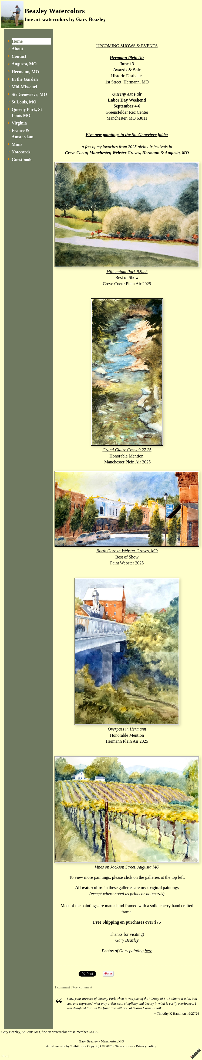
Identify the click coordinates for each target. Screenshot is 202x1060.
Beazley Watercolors (55, 11)
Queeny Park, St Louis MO (27, 112)
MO (121, 1041)
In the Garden (25, 79)
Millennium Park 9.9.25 (127, 271)
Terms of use (124, 1046)
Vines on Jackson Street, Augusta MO (127, 867)
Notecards (21, 152)
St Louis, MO (24, 102)
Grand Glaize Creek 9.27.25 (126, 449)
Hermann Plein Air (127, 57)
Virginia (19, 123)
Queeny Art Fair (127, 94)
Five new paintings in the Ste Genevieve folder (127, 134)
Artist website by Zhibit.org (65, 1046)
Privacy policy (146, 1046)
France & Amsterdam (22, 133)
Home (17, 41)
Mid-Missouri (24, 87)
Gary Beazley (88, 1041)
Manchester (109, 1041)
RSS (4, 1056)
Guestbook (22, 159)
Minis (17, 144)
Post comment (82, 987)
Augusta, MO (24, 64)
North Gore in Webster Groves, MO (127, 550)
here (148, 950)
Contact (19, 56)
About (17, 48)
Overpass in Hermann (127, 729)
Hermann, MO (25, 71)
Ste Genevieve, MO (29, 94)
